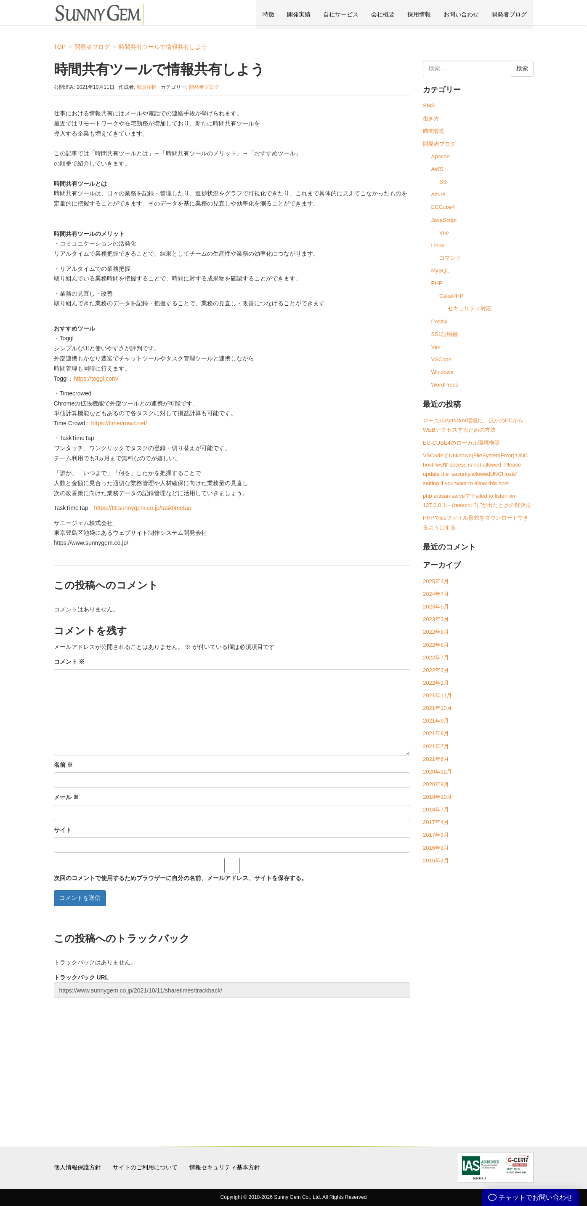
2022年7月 (436, 657)
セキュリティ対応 (469, 308)
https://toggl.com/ (96, 378)
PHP (437, 283)
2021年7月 (436, 746)
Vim (436, 347)
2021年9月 (436, 721)
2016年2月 (436, 860)
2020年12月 (437, 771)
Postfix (439, 321)
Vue (444, 232)
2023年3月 (436, 619)
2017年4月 (436, 822)
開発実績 (299, 14)
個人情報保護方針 (77, 1167)
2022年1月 (436, 683)
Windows (442, 372)
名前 (63, 764)
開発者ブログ (509, 14)
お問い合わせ (461, 14)
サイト (63, 830)
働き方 (431, 118)
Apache (440, 156)
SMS (429, 105)
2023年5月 (436, 606)
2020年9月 (436, 784)
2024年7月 (436, 594)
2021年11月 (437, 695)
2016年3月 (436, 848)
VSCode (441, 359)
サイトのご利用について (145, 1167)
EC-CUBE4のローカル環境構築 (461, 443)
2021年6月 (436, 759)
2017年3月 (436, 835)
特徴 (268, 14)
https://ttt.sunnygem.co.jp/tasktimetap (142, 507)
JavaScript (444, 220)
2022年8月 (436, 645)
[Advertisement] (232, 1062)
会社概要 (383, 14)
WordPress (444, 385)
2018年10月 (437, 797)
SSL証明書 (444, 334)
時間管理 (434, 131)
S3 (442, 182)
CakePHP (451, 296)
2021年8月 (436, 733)
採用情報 (419, 14)
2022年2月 (436, 670)
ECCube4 (443, 207)
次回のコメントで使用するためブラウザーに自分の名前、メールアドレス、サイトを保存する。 (180, 878)
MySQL (440, 270)
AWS (437, 169)
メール (66, 797)
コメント (69, 661)
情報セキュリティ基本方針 (224, 1167)
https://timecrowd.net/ (119, 423)
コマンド (450, 258)
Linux (437, 245)
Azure (438, 194)
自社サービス (341, 14)
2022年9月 (436, 632)
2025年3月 (436, 581)
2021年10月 (437, 708)
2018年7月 (436, 809)
